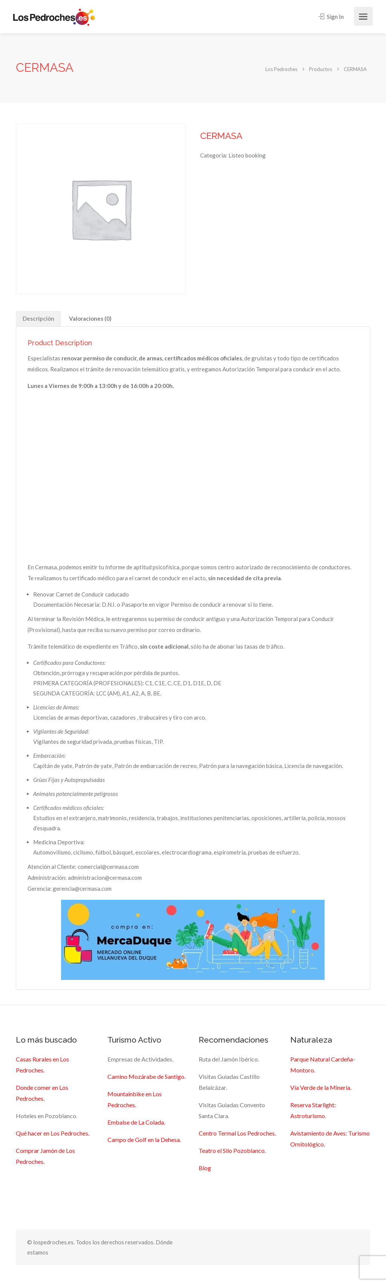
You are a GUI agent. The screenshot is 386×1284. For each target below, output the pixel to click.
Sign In (331, 16)
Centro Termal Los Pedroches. (237, 1133)
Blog (205, 1167)
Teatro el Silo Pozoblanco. (232, 1150)
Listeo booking (247, 155)
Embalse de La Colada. (136, 1122)
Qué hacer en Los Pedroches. (52, 1133)
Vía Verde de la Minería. (320, 1087)
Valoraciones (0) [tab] (90, 318)
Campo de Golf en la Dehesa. (144, 1139)
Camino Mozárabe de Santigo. (146, 1076)
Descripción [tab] (38, 318)
